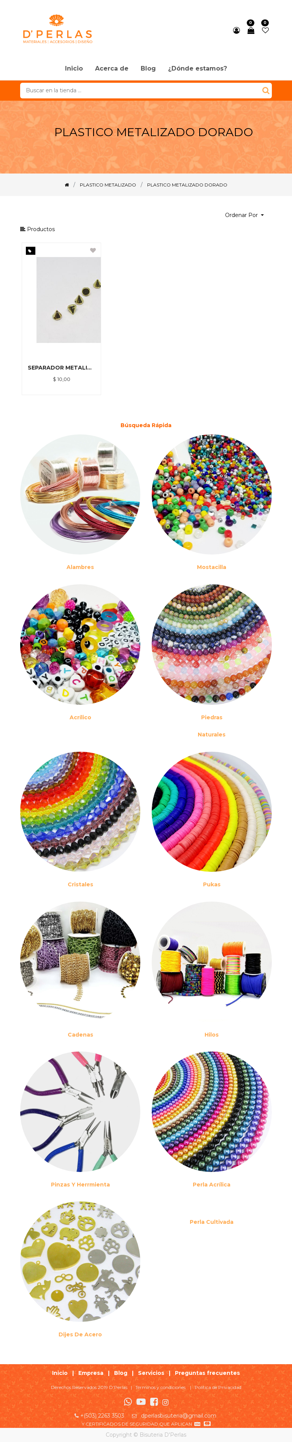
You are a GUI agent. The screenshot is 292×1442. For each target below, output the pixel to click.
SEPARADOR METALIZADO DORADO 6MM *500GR (61, 367)
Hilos (212, 1034)
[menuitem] (74, 69)
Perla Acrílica (211, 1184)
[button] (244, 215)
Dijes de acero (80, 1334)
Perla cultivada (211, 1222)
